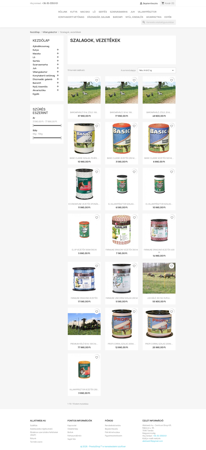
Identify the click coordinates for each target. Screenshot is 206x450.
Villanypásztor (147, 11)
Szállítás (33, 425)
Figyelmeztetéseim (113, 435)
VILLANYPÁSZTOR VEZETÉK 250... (84, 389)
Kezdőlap (41, 40)
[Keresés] (158, 22)
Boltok (70, 432)
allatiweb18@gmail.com (152, 441)
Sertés (103, 11)
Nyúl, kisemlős (134, 17)
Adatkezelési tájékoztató (41, 429)
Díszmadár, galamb (98, 17)
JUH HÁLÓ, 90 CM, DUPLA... (159, 298)
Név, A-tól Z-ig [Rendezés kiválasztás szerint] (156, 70)
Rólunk (62, 11)
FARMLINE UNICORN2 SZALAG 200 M (122, 298)
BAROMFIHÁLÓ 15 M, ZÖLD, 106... (84, 112)
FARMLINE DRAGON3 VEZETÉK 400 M (159, 251)
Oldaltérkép (73, 429)
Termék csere (36, 442)
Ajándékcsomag (41, 46)
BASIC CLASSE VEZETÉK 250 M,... (121, 158)
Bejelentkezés (111, 429)
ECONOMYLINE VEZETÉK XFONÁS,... (84, 204)
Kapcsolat (72, 425)
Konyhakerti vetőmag (71, 17)
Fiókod (109, 420)
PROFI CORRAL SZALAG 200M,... (122, 344)
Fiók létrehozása (112, 432)
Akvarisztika (153, 17)
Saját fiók (72, 439)
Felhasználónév (74, 435)
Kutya (73, 11)
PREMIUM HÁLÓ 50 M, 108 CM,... (84, 344)
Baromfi (118, 17)
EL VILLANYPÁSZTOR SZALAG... (121, 204)
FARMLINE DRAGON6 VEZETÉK (84, 298)
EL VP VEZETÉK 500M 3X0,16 (84, 249)
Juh (133, 11)
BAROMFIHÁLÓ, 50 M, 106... (121, 112)
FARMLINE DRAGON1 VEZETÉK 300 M (122, 249)
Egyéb (167, 17)
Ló (94, 11)
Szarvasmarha (119, 11)
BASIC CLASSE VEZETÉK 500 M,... (159, 158)
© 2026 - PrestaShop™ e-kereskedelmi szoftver (103, 446)
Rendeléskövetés (113, 425)
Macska (85, 11)
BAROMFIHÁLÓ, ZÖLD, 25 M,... (159, 112)
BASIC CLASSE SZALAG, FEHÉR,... (84, 158)
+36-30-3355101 (50, 3)
